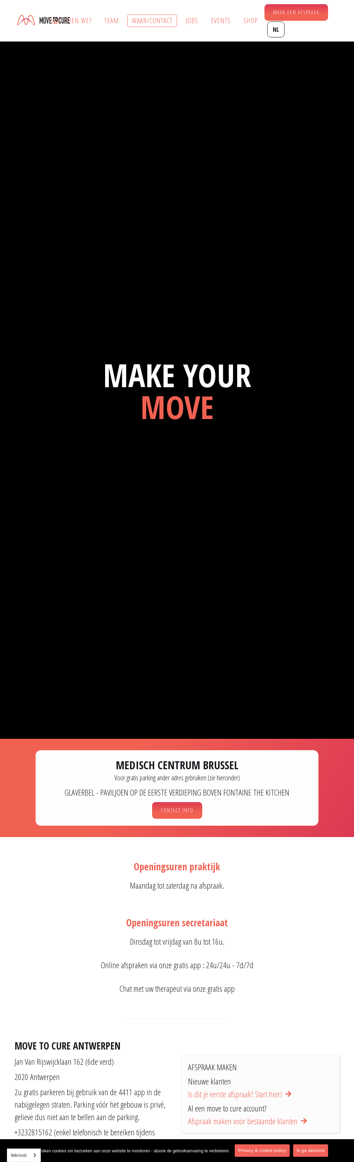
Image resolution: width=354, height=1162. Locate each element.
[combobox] (24, 1155)
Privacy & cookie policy (262, 1150)
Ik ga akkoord (311, 1150)
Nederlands (19, 1155)
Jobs (192, 20)
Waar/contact (152, 20)
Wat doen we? (71, 20)
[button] (276, 29)
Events (221, 20)
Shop (250, 20)
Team (111, 20)
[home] (43, 21)
